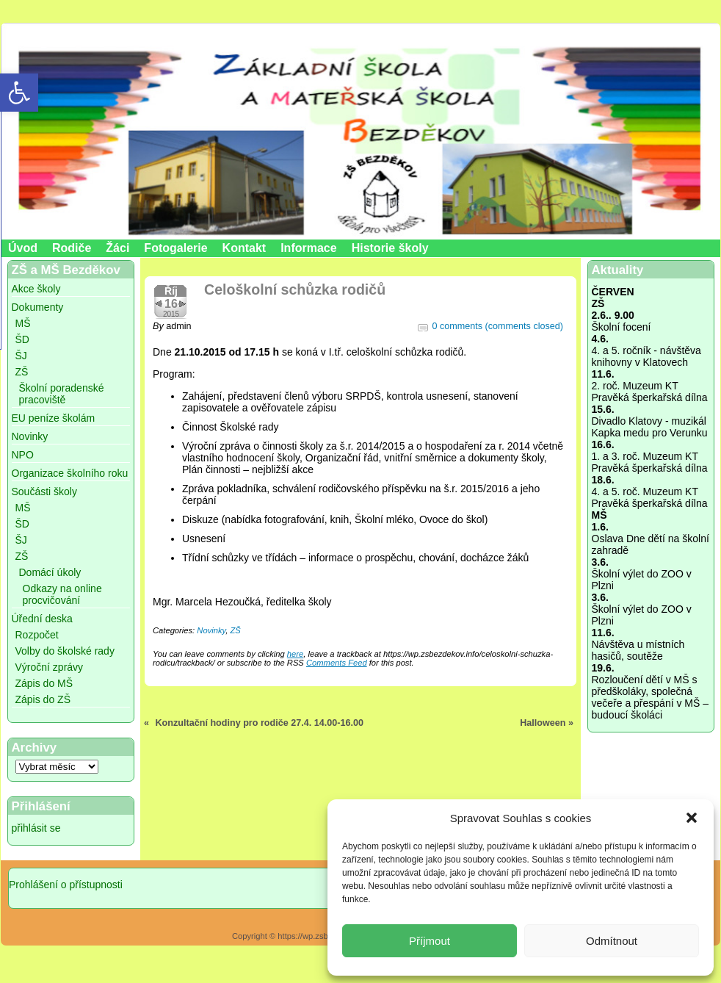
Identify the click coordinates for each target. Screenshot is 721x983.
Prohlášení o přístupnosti (66, 884)
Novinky (30, 436)
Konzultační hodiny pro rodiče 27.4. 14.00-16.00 (259, 723)
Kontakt (244, 248)
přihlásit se (36, 828)
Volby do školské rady (65, 651)
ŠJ (21, 355)
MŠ (23, 323)
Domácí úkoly (50, 572)
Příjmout (429, 941)
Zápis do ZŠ (42, 699)
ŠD (22, 339)
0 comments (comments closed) (497, 326)
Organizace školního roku (70, 473)
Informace (308, 248)
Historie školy (390, 248)
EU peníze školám (53, 418)
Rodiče (71, 248)
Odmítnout (611, 941)
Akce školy (36, 289)
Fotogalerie (175, 248)
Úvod (22, 248)
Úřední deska (42, 618)
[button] (691, 817)
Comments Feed (336, 662)
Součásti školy (44, 491)
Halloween (542, 723)
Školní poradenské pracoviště (61, 394)
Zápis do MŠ (44, 683)
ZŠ (22, 372)
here (295, 653)
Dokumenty (38, 307)
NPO (23, 455)
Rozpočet (37, 635)
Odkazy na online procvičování (62, 594)
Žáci (117, 248)
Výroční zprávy (49, 667)
